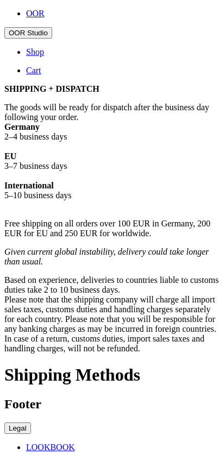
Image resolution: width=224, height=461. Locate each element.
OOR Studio (28, 33)
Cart (33, 70)
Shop (35, 51)
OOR (35, 13)
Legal (18, 428)
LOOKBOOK (50, 447)
